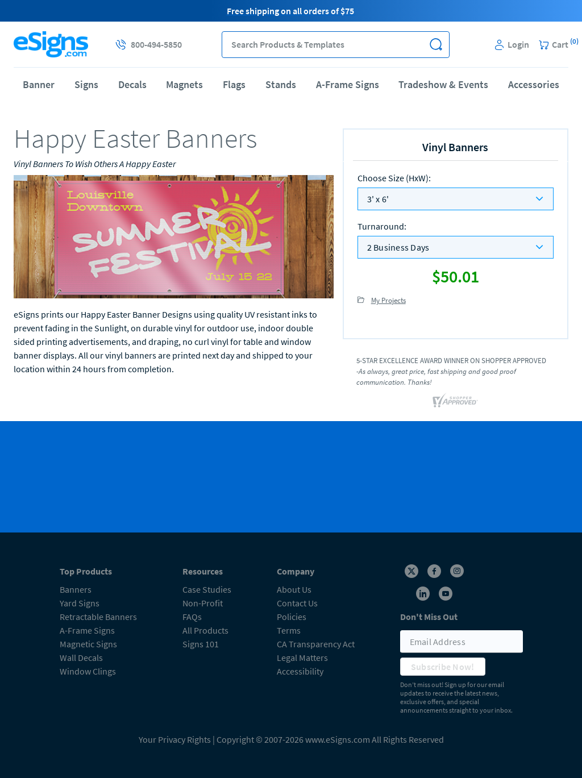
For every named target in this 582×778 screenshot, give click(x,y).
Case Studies (206, 589)
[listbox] (455, 199)
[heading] (174, 138)
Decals (132, 84)
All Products (205, 630)
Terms (289, 630)
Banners (76, 589)
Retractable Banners (98, 616)
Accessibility (300, 671)
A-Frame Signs (347, 84)
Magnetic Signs (88, 644)
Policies (291, 616)
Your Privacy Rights (175, 739)
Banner (39, 84)
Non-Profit (202, 603)
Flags (234, 84)
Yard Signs (79, 603)
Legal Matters (302, 657)
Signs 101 (200, 644)
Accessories (533, 84)
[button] (436, 44)
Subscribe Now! (443, 666)
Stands (280, 84)
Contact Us (297, 603)
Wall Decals (81, 657)
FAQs (192, 616)
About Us (294, 589)
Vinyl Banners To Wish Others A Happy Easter (95, 163)
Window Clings (88, 671)
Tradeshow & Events (443, 84)
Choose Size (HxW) (394, 178)
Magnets (184, 84)
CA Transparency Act (316, 644)
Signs (86, 84)
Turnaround (381, 226)
